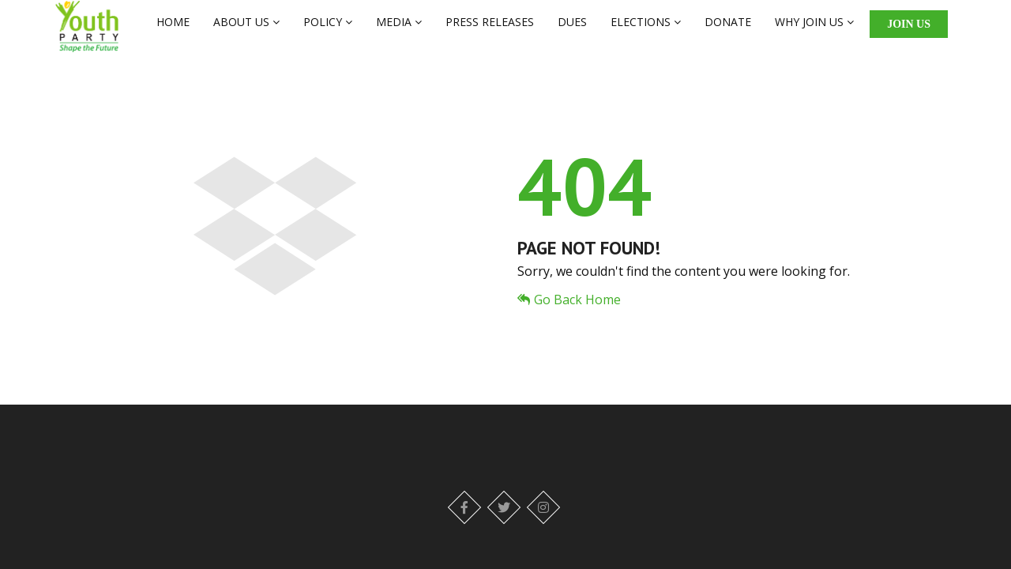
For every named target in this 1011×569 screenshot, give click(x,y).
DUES (572, 28)
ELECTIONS (646, 28)
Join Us (908, 31)
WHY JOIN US (814, 28)
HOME (173, 28)
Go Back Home (569, 314)
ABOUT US (246, 28)
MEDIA (399, 28)
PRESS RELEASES (489, 28)
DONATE (728, 28)
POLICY (327, 28)
